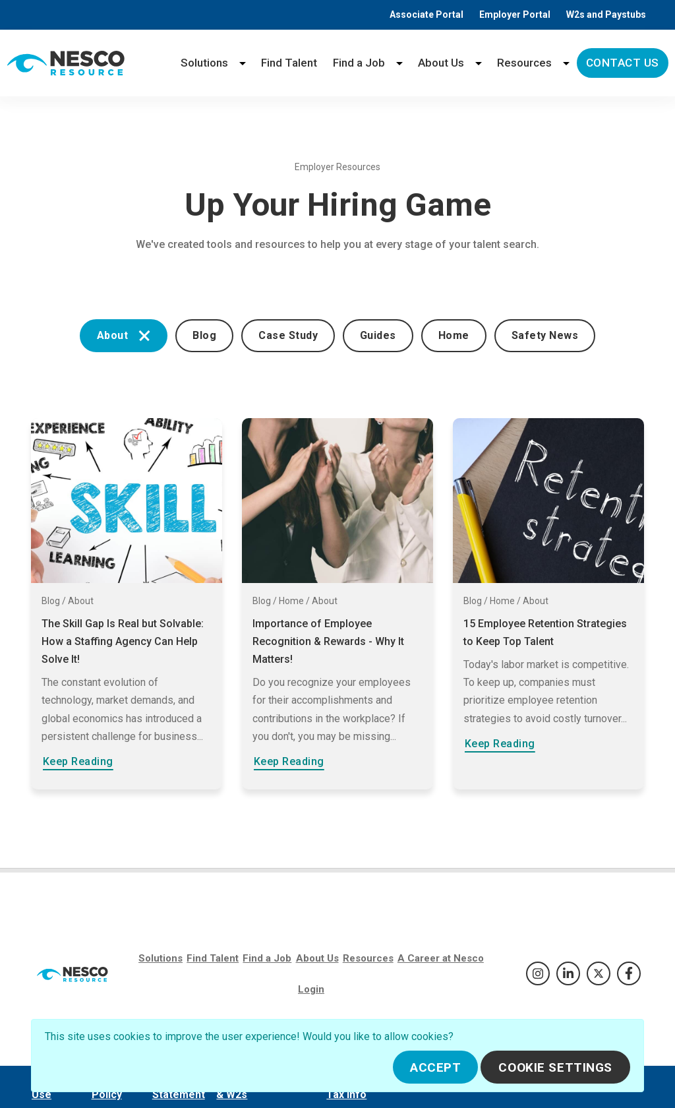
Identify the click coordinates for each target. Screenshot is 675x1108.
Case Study (288, 335)
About (123, 335)
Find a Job (359, 62)
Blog (204, 335)
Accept (435, 1067)
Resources (524, 62)
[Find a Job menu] (399, 63)
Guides (378, 335)
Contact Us (622, 62)
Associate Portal (426, 14)
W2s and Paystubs (606, 14)
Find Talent (289, 62)
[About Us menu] (478, 63)
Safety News (545, 335)
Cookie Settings (555, 1067)
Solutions (204, 62)
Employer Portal (514, 14)
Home (453, 335)
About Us (441, 62)
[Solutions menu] (242, 63)
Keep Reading (78, 761)
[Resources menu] (566, 63)
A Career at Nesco (440, 958)
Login (311, 989)
